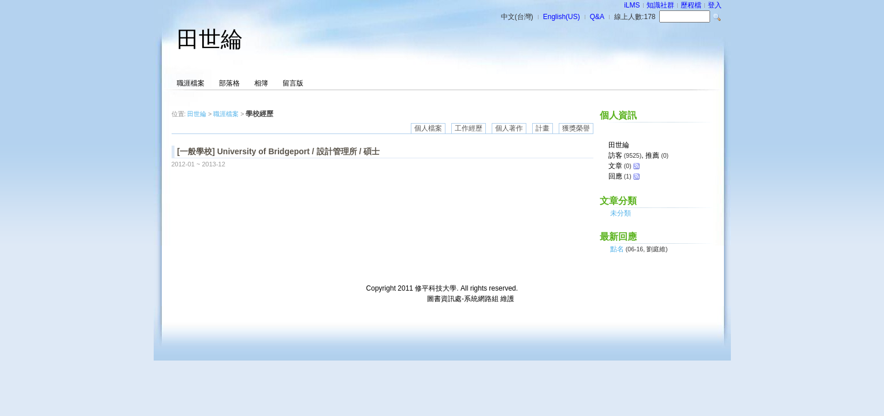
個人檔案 (428, 128)
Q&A (597, 17)
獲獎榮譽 (576, 128)
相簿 (261, 83)
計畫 (542, 128)
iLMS (632, 5)
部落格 (229, 83)
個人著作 (509, 128)
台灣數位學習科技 (397, 299)
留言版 (293, 83)
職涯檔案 (191, 83)
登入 (715, 5)
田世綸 (210, 39)
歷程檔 (691, 5)
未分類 (620, 213)
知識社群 (660, 5)
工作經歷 (468, 128)
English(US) (561, 17)
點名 (617, 249)
